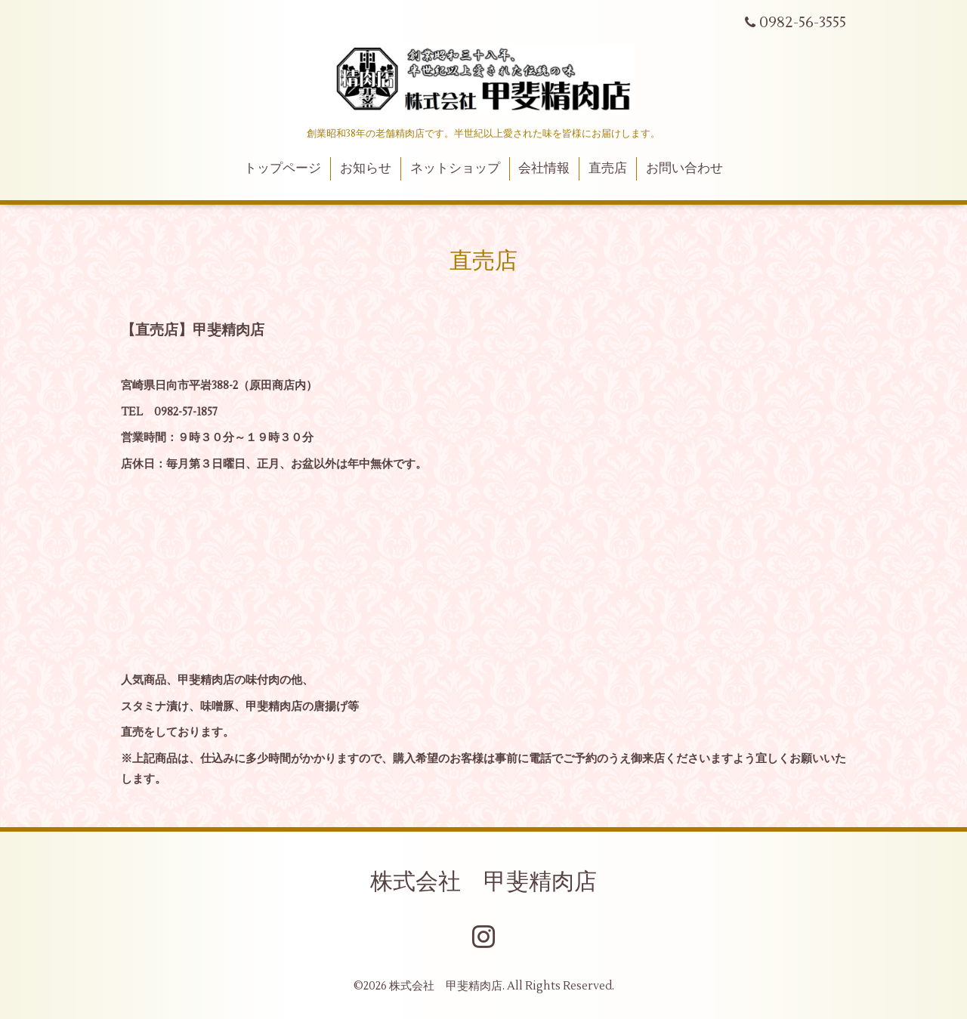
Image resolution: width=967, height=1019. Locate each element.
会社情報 (544, 168)
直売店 (608, 168)
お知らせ (365, 168)
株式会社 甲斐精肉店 (483, 882)
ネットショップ (455, 168)
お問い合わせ (684, 168)
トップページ (282, 168)
